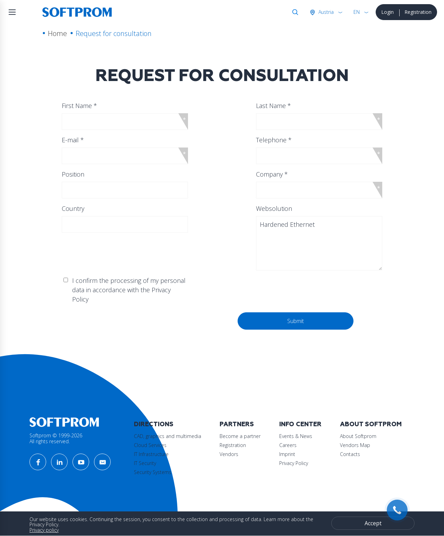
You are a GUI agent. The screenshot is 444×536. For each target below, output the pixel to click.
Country (73, 208)
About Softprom (371, 424)
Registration (418, 12)
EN (356, 12)
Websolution (274, 208)
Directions (153, 424)
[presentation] (133, 325)
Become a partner (240, 436)
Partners (237, 424)
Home (57, 33)
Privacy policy (44, 530)
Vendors (229, 454)
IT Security (145, 463)
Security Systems (152, 472)
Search (293, 12)
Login (387, 12)
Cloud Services (150, 445)
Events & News (295, 436)
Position (73, 174)
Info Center (300, 424)
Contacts (350, 454)
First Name (79, 105)
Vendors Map (355, 445)
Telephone (274, 140)
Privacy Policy (293, 463)
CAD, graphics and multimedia (167, 436)
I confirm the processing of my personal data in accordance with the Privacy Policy (129, 289)
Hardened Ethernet (319, 243)
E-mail (73, 140)
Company (272, 174)
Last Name (273, 105)
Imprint (287, 454)
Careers (288, 445)
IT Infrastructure (151, 454)
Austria (325, 12)
